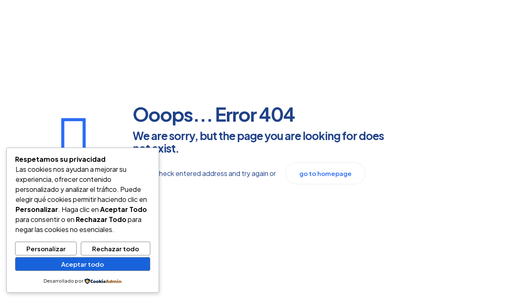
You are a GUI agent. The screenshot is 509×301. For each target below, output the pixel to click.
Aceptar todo (82, 264)
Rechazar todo (115, 249)
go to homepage (325, 173)
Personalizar (46, 249)
